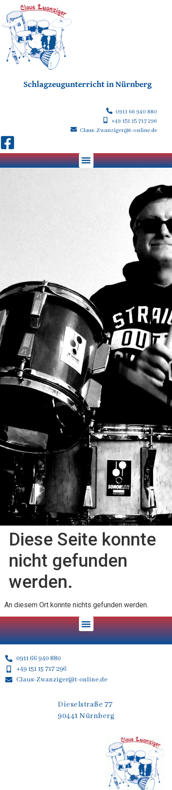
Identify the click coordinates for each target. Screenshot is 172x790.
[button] (86, 160)
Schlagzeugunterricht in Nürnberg (87, 84)
